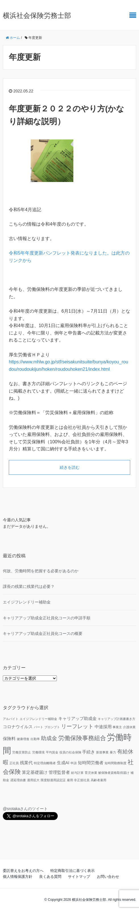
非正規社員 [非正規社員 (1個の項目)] (82, 780)
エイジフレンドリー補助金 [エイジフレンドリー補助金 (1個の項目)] (38, 719)
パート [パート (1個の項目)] (38, 727)
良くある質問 (50, 876)
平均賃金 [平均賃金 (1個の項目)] (52, 752)
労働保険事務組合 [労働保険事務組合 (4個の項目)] (82, 738)
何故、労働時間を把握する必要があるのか (40, 571)
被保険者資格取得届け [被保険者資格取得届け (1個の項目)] (113, 772)
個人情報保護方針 (17, 876)
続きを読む (70, 467)
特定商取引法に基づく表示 (72, 870)
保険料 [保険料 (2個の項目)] (9, 738)
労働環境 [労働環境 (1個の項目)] (38, 752)
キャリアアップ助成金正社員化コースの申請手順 (46, 618)
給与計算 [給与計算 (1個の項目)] (77, 772)
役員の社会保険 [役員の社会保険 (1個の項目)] (70, 752)
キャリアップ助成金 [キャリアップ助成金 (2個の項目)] (77, 718)
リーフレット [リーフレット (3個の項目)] (77, 726)
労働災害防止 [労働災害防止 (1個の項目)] (21, 752)
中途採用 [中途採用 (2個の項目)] (103, 726)
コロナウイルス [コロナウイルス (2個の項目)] (18, 726)
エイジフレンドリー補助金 (27, 602)
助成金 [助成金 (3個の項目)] (49, 738)
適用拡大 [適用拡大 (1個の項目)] (33, 780)
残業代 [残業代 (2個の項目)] (26, 762)
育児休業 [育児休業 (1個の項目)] (91, 772)
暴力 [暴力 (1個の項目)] (113, 752)
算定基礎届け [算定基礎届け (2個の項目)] (34, 772)
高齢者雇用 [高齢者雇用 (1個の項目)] (98, 780)
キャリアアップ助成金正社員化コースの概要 (42, 633)
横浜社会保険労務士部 (37, 15)
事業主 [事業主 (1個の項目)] (117, 727)
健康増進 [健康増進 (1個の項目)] (23, 739)
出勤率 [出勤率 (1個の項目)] (35, 739)
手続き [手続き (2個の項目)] (88, 751)
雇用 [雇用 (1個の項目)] (70, 780)
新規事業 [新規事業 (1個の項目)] (102, 752)
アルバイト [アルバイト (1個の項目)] (10, 719)
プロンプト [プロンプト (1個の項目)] (52, 727)
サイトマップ (79, 876)
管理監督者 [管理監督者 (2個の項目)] (59, 772)
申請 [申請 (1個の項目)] (73, 763)
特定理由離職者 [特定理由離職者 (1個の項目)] (45, 763)
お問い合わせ (108, 876)
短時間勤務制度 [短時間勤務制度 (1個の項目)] (115, 763)
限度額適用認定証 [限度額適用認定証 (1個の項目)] (53, 780)
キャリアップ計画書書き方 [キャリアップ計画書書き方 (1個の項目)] (116, 719)
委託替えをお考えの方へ (23, 870)
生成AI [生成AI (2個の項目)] (63, 762)
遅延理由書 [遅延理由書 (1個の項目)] (18, 780)
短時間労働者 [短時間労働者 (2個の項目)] (90, 762)
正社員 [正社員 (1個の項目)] (14, 763)
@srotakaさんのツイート (25, 808)
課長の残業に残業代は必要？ (29, 586)
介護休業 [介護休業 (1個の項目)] (129, 727)
